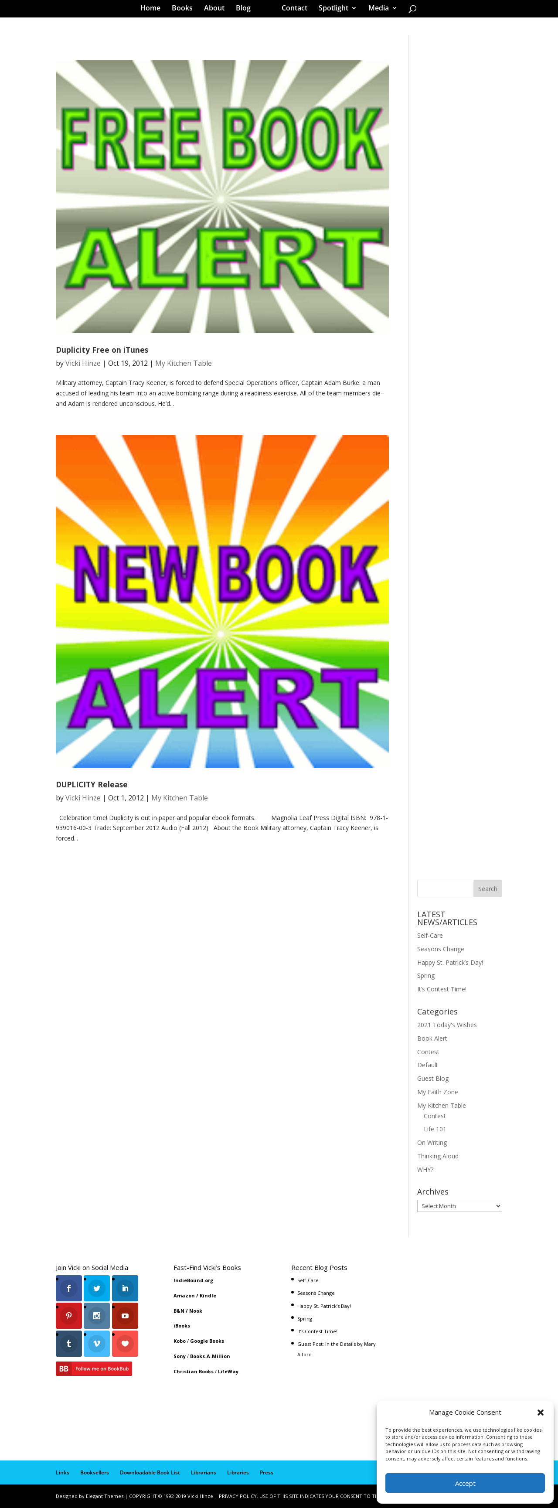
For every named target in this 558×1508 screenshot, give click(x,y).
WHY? (425, 1169)
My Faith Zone (437, 1092)
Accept (465, 1483)
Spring (426, 975)
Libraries (238, 1472)
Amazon (184, 1295)
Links (62, 1472)
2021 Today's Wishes (447, 1025)
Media (375, 10)
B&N (179, 1310)
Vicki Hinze (83, 363)
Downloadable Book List (150, 1472)
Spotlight (330, 10)
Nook (195, 1310)
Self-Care (430, 935)
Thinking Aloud (438, 1156)
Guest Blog (433, 1078)
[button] (540, 1412)
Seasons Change (440, 949)
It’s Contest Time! (441, 989)
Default (427, 1065)
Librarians (203, 1472)
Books (185, 10)
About (217, 10)
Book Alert (432, 1038)
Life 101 (435, 1129)
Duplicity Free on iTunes (102, 349)
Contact (291, 10)
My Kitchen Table (183, 363)
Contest (428, 1052)
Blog (246, 10)
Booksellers (94, 1472)
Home (153, 10)
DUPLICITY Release (92, 784)
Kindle (208, 1295)
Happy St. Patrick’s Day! (450, 962)
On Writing (432, 1142)
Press (266, 1472)
